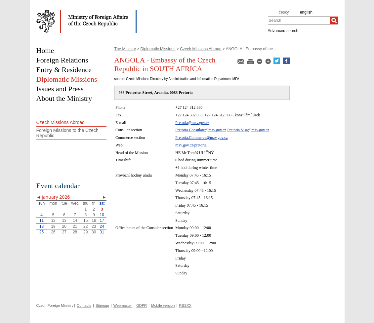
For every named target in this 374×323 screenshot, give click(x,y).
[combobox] (299, 20)
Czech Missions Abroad (200, 49)
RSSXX (185, 305)
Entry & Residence (64, 69)
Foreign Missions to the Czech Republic (67, 133)
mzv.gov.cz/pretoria (190, 145)
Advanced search (283, 30)
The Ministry (125, 49)
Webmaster (122, 305)
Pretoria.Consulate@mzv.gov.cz (200, 130)
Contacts (84, 305)
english (306, 12)
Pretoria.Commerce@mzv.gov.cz (201, 137)
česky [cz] (284, 12)
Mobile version (163, 305)
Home (45, 50)
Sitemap (102, 305)
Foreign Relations (62, 60)
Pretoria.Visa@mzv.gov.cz (248, 130)
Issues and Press (60, 89)
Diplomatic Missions (158, 49)
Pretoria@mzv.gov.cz (192, 122)
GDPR (141, 305)
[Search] (334, 20)
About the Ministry (64, 98)
